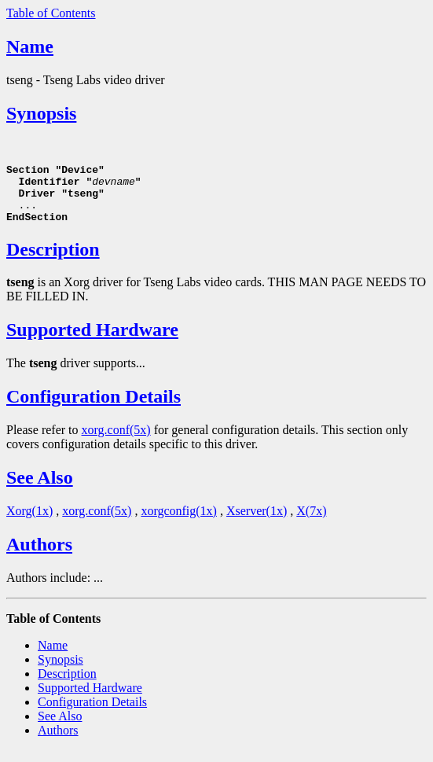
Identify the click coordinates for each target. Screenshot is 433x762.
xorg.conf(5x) (116, 441)
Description (53, 261)
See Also (39, 489)
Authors (39, 556)
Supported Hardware (92, 341)
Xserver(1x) (256, 522)
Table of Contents (51, 13)
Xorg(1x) (29, 522)
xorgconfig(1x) (179, 522)
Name (29, 46)
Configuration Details (93, 408)
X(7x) (311, 522)
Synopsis (41, 113)
